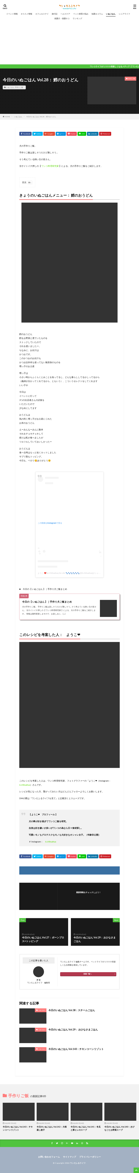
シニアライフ (124, 14)
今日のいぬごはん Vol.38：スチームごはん (71, 1010)
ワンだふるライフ (78, 1163)
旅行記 (54, 14)
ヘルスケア (65, 14)
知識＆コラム (97, 14)
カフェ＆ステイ (42, 14)
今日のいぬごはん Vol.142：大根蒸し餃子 (52, 1128)
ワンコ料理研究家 (50, 166)
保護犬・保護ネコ (62, 18)
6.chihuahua (24, 784)
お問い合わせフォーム (49, 1156)
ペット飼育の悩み (80, 14)
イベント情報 (12, 14)
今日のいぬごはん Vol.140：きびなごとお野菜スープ (119, 1128)
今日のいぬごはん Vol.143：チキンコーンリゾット (76, 1048)
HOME (7, 117)
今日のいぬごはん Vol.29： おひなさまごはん (73, 1029)
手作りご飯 (19, 87)
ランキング (77, 18)
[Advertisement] (69, 41)
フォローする (88, 896)
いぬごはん (111, 14)
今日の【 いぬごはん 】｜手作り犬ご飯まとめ (47, 601)
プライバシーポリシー (90, 1156)
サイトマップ (69, 1156)
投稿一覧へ (87, 974)
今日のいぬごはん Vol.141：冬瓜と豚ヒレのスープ (86, 1128)
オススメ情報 (26, 14)
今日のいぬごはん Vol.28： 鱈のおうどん (41, 117)
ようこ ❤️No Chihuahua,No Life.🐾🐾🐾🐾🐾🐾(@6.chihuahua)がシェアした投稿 (73, 573)
